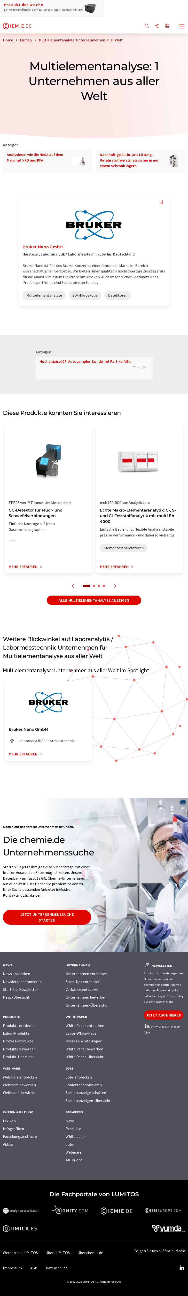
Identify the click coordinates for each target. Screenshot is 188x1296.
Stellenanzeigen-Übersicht (88, 1100)
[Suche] (146, 26)
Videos (8, 1144)
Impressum (12, 1267)
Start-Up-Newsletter (20, 989)
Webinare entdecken (20, 1077)
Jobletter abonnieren (84, 1084)
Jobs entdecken (79, 1077)
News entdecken (16, 973)
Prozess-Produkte (18, 1041)
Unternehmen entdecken (86, 973)
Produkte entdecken (20, 1025)
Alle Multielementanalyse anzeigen (94, 600)
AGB (33, 1267)
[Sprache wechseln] (167, 26)
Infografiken (13, 1128)
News (70, 1120)
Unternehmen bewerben (86, 997)
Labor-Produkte (16, 1033)
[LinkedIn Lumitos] (181, 1267)
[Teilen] (157, 26)
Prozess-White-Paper (84, 1041)
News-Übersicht (16, 997)
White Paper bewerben (84, 1049)
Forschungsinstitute (20, 1136)
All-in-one (74, 1159)
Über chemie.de (90, 1252)
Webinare (73, 1152)
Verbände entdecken (82, 989)
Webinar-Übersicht (18, 1092)
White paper (76, 1136)
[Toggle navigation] (182, 26)
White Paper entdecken (85, 1025)
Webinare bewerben (19, 1084)
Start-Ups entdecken (83, 981)
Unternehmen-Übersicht (86, 1005)
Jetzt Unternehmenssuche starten (47, 917)
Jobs (70, 1144)
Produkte (73, 1128)
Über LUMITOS (58, 1252)
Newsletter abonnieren (22, 981)
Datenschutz (56, 1267)
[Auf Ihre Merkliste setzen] (161, 201)
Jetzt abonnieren (163, 1015)
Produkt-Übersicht (18, 1056)
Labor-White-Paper (82, 1033)
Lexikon (9, 1120)
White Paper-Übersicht (85, 1056)
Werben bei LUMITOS (20, 1252)
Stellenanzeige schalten (86, 1092)
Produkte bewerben (19, 1049)
